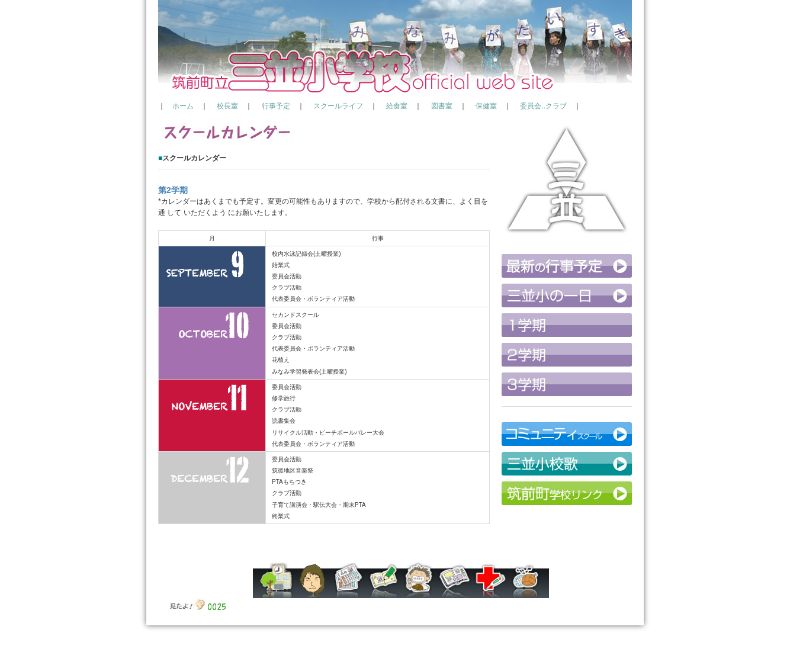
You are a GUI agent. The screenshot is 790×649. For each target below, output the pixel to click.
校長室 (227, 106)
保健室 (486, 106)
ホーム (183, 106)
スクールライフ (338, 106)
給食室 (397, 106)
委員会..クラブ (543, 106)
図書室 (442, 106)
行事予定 (276, 106)
